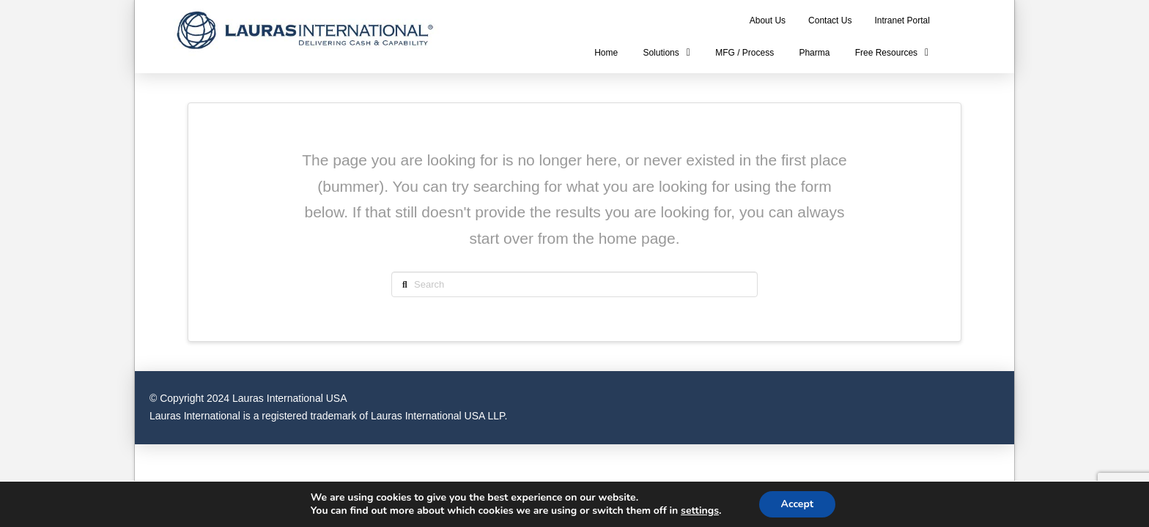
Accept (797, 504)
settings (700, 510)
